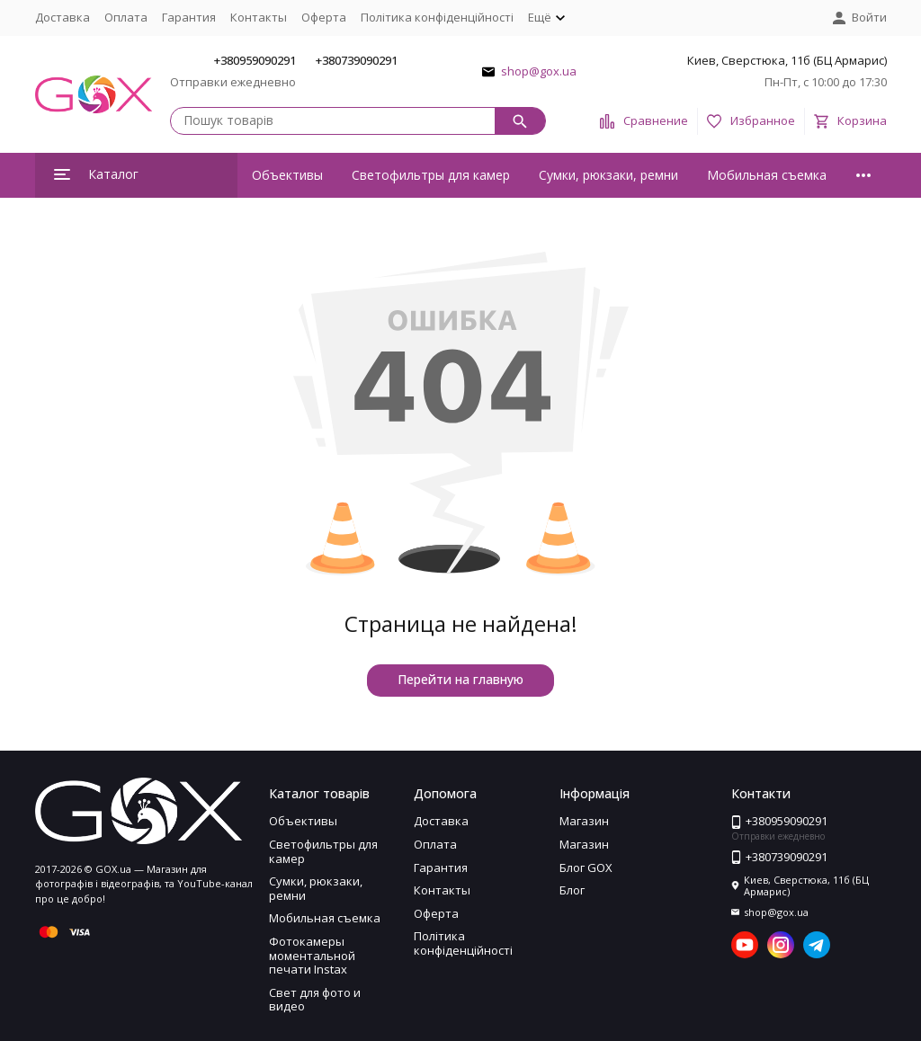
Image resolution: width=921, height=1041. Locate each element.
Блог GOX (586, 867)
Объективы (287, 174)
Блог (572, 890)
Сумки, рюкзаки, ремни (608, 174)
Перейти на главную (460, 679)
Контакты (258, 17)
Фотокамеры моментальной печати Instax (312, 955)
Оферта (323, 17)
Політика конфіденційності (437, 17)
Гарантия (189, 17)
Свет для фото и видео (315, 999)
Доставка (62, 17)
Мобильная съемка (767, 174)
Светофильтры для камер (431, 174)
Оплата (126, 17)
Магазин (584, 821)
